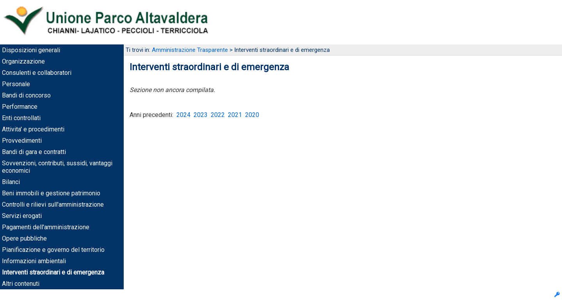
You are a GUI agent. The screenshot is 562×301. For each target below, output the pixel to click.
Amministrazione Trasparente (190, 49)
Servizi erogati (22, 216)
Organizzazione (23, 61)
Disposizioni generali (31, 50)
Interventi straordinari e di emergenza (53, 272)
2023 (201, 115)
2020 (252, 115)
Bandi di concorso (26, 95)
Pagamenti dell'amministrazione (45, 227)
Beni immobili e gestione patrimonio (51, 193)
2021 (235, 115)
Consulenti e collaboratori (36, 72)
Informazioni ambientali (34, 261)
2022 (218, 115)
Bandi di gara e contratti (34, 152)
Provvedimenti (22, 140)
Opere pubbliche (24, 238)
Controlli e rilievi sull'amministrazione (53, 204)
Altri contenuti (20, 283)
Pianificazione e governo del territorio (53, 249)
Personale (16, 84)
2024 (183, 115)
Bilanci (11, 182)
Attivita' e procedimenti (33, 129)
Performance (19, 106)
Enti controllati (21, 118)
